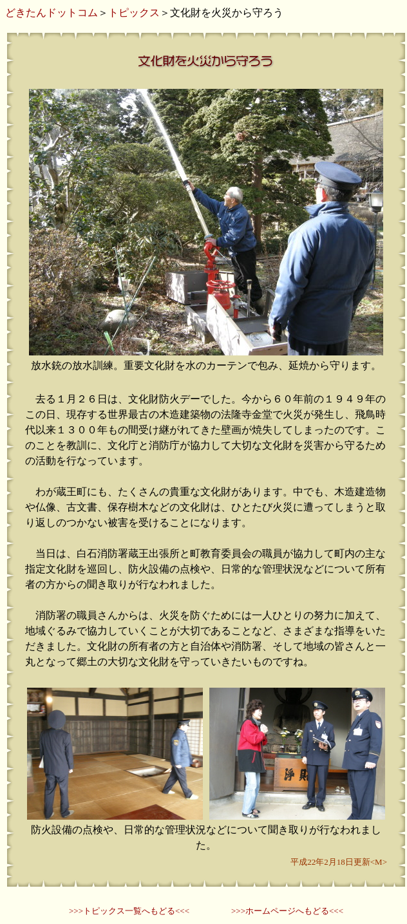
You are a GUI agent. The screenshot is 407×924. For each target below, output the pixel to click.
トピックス (134, 12)
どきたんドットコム (51, 12)
